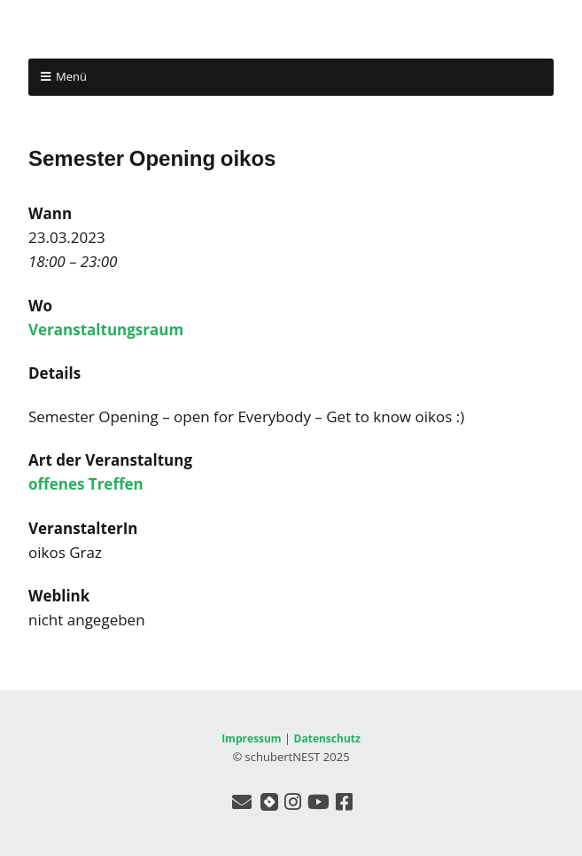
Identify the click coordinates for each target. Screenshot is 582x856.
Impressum (251, 738)
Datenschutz (327, 738)
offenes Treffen (86, 484)
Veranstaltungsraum (105, 329)
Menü (71, 76)
